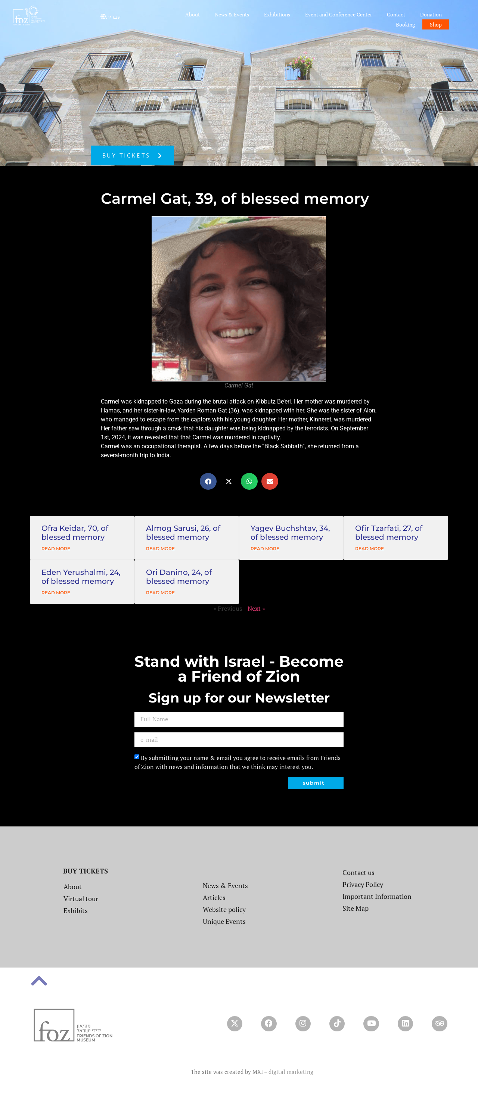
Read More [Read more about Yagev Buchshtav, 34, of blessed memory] (265, 548)
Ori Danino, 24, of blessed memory (179, 577)
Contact (396, 14)
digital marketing (291, 1080)
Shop (436, 24)
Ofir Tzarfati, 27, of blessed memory (388, 533)
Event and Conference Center (338, 14)
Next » (256, 608)
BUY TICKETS (85, 870)
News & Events (232, 14)
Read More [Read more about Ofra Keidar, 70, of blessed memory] (55, 548)
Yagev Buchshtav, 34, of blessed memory (290, 533)
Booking (405, 24)
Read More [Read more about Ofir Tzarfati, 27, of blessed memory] (369, 548)
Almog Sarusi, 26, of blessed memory (183, 533)
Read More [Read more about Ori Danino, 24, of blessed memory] (160, 592)
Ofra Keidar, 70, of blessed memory (74, 533)
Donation (431, 14)
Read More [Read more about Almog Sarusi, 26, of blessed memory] (160, 548)
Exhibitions (277, 14)
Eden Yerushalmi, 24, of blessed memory (81, 577)
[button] (208, 481)
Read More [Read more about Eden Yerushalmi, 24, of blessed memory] (55, 592)
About (192, 14)
